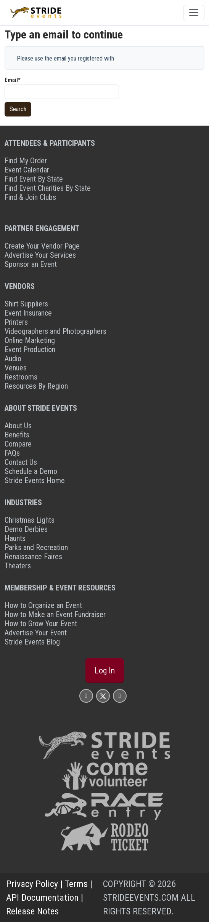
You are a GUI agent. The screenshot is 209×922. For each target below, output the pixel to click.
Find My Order (26, 160)
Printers (16, 322)
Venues (16, 367)
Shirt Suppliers (26, 303)
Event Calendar (27, 169)
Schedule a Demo (31, 471)
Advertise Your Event (36, 632)
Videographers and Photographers (55, 331)
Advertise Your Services (40, 255)
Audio (13, 358)
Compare (18, 443)
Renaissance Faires (33, 556)
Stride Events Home (35, 480)
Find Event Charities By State (48, 188)
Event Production (30, 349)
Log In (105, 670)
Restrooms (21, 376)
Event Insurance (28, 312)
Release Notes (32, 911)
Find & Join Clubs (30, 197)
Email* (13, 80)
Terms (76, 884)
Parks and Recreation (36, 547)
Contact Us (21, 462)
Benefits (17, 434)
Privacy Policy (32, 884)
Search (18, 109)
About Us (18, 425)
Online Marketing (30, 340)
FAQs (12, 453)
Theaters (18, 565)
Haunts (15, 538)
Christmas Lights (30, 520)
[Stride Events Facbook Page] (86, 695)
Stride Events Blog (32, 641)
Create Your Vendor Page (42, 245)
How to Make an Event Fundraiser (55, 614)
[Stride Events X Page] (103, 695)
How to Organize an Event (43, 605)
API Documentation (42, 897)
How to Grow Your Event (41, 623)
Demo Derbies (26, 529)
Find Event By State (34, 178)
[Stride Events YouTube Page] (120, 695)
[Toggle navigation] (193, 12)
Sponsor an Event (31, 264)
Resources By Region (36, 386)
